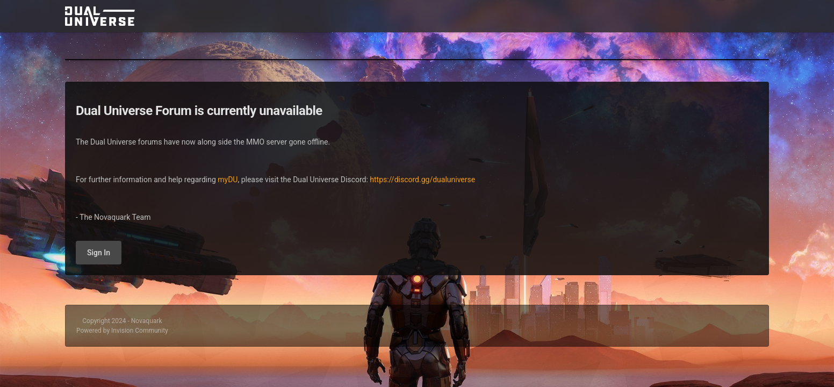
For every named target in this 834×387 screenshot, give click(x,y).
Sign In (98, 252)
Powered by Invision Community (122, 330)
